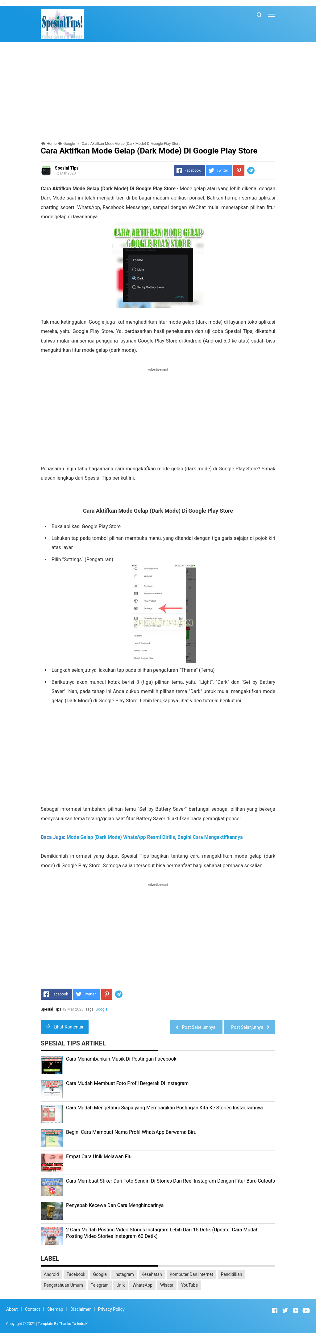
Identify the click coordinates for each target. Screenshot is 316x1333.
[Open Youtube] (306, 1310)
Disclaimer (80, 1309)
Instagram (124, 1274)
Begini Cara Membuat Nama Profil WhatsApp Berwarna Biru (131, 1132)
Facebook (76, 1274)
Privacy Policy (111, 1309)
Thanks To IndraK (73, 1324)
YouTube (189, 1285)
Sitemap (55, 1309)
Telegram (100, 1285)
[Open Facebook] (274, 1310)
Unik (120, 1285)
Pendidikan (231, 1274)
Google (102, 1009)
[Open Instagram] (295, 1310)
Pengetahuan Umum (63, 1285)
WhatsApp (142, 1285)
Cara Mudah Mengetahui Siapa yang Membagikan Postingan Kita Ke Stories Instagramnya (164, 1108)
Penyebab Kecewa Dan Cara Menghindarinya (115, 1205)
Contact (32, 1309)
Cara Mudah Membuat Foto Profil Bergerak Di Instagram (127, 1083)
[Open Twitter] (285, 1310)
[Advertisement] (158, 91)
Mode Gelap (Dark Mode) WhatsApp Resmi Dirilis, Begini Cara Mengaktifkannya (155, 837)
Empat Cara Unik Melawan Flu (98, 1156)
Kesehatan (152, 1274)
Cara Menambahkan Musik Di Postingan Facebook (121, 1059)
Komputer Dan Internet (191, 1274)
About (12, 1309)
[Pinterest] (238, 170)
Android (51, 1274)
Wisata (166, 1285)
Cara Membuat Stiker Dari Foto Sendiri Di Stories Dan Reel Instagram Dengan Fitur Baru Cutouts (170, 1181)
